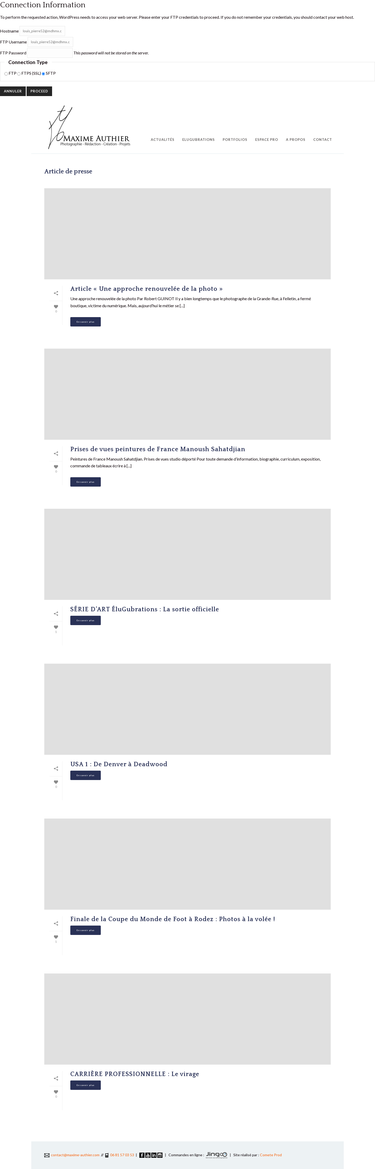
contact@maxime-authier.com (71, 1155)
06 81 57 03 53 (122, 1155)
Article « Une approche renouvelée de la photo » (146, 289)
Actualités (162, 139)
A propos (295, 139)
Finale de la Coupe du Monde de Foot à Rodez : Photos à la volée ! (172, 919)
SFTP (49, 73)
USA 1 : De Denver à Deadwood (118, 764)
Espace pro (266, 139)
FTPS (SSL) (29, 73)
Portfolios (235, 139)
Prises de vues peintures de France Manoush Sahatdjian (157, 449)
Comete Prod (271, 1155)
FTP (10, 73)
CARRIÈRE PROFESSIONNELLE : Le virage (134, 1074)
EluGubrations (198, 139)
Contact (322, 139)
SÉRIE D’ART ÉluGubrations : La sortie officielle (144, 609)
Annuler (13, 91)
